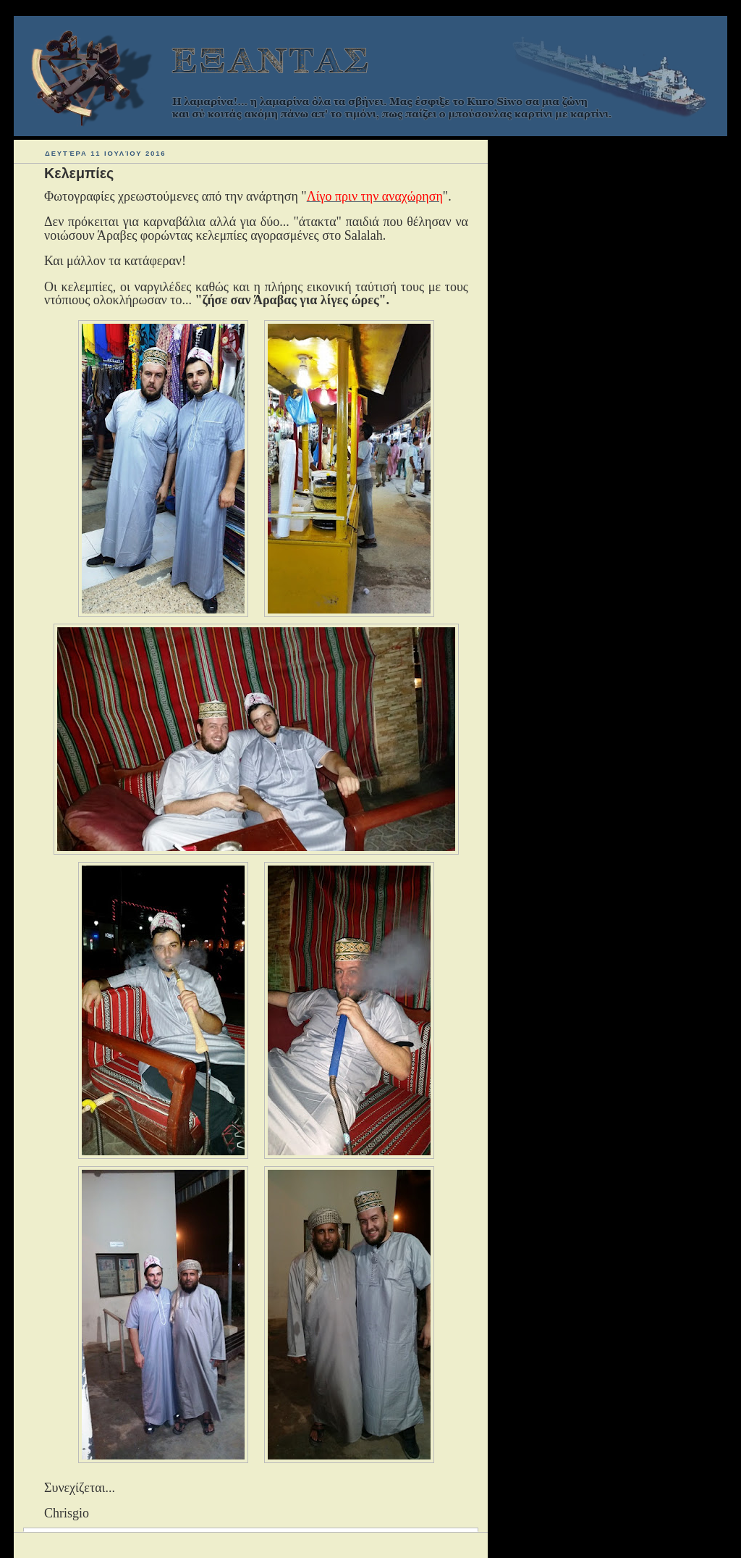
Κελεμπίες (79, 173)
